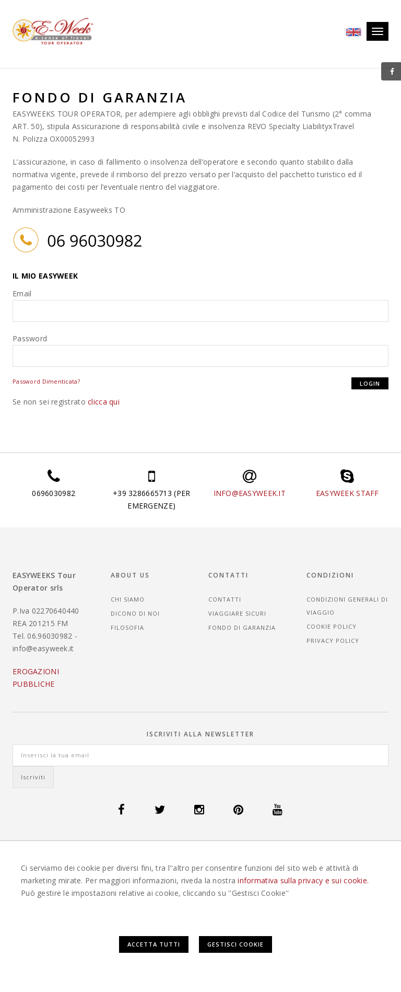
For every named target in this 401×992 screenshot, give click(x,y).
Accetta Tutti (153, 944)
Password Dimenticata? (46, 381)
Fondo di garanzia (242, 627)
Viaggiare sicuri (237, 613)
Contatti (224, 599)
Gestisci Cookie (235, 944)
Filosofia (127, 627)
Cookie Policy (331, 626)
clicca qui (104, 402)
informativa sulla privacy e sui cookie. (303, 880)
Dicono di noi (135, 613)
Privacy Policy (332, 640)
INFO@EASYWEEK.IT (250, 493)
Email (22, 293)
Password (30, 338)
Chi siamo (128, 599)
